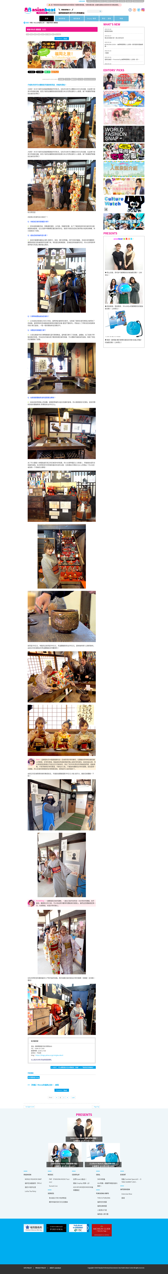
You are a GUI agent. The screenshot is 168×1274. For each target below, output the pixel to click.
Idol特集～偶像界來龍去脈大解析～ (107, 1184)
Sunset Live (53, 1186)
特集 (121, 18)
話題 (46, 18)
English (115, 1)
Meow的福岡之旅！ (40, 23)
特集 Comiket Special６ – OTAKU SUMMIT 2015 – (131, 1180)
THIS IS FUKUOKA (103, 1198)
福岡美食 (76, 18)
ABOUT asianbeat (55, 1268)
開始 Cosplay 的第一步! (81, 1183)
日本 (27, 34)
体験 (39, 34)
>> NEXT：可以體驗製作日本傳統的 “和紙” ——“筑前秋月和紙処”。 (73, 1067)
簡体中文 (101, 1)
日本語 (89, 1)
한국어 (95, 1)
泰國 (31, 34)
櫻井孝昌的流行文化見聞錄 (58, 1202)
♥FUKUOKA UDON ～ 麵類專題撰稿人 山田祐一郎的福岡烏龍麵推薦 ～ (124, 45)
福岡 (35, 34)
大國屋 (107, 53)
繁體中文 (108, 1)
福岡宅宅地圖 (102, 1202)
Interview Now (127, 1194)
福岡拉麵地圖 (102, 1206)
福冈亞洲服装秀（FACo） (34, 1183)
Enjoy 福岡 (91, 18)
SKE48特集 (101, 1179)
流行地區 (58, 34)
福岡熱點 (62, 18)
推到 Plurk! (55, 72)
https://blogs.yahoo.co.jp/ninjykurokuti (49, 1055)
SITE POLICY (28, 1268)
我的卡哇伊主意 (30, 1187)
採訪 (42, 34)
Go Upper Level (30, 1107)
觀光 (53, 34)
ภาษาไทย (122, 1)
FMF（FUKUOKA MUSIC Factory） (59, 1180)
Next (65, 38)
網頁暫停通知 (109, 31)
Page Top (96, 1107)
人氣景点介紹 (102, 1210)
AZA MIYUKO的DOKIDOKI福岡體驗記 (83, 1188)
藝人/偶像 (47, 34)
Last (73, 1097)
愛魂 (123, 1198)
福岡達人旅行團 (102, 1214)
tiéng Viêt (129, 1)
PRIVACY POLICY (40, 1268)
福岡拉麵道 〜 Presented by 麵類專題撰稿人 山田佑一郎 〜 (122, 59)
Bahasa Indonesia (138, 1)
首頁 (27, 23)
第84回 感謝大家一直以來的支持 (114, 38)
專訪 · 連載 (106, 18)
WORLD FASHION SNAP (33, 1179)
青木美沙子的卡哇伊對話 (57, 1198)
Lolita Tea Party (30, 1191)
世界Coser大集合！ (80, 1179)
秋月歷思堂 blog (33, 1077)
